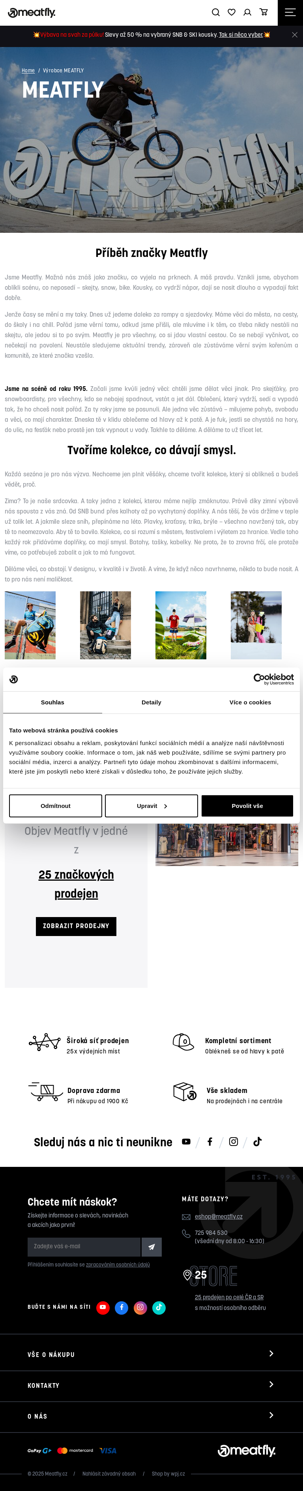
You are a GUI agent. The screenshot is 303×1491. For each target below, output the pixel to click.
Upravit (152, 805)
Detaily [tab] (151, 702)
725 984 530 (211, 1233)
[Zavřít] (294, 35)
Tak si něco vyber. (241, 35)
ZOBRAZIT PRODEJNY (76, 926)
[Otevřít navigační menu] (290, 13)
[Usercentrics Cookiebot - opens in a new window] (259, 679)
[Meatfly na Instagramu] (233, 1142)
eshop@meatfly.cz (219, 1217)
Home (28, 71)
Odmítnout (56, 805)
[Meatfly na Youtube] (186, 1142)
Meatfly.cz (56, 1474)
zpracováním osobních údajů (118, 1265)
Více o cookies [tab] (250, 702)
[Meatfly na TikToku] (257, 1142)
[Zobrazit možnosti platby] (74, 1451)
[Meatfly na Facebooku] (210, 1142)
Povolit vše (247, 805)
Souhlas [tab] (52, 702)
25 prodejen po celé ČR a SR (229, 1298)
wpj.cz (178, 1474)
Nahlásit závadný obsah (109, 1474)
